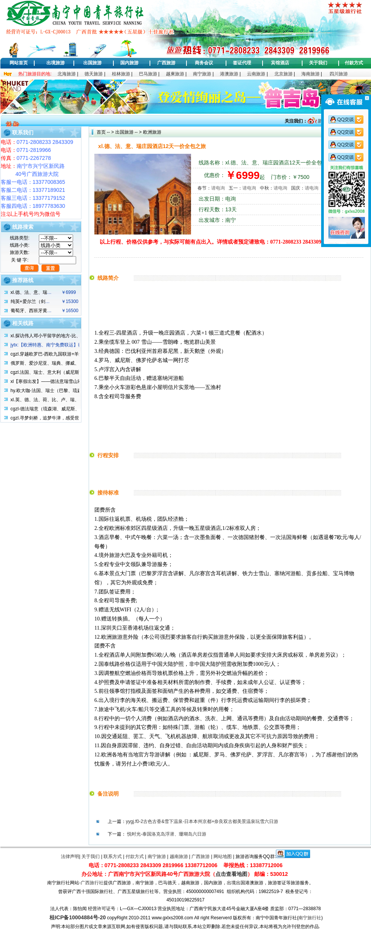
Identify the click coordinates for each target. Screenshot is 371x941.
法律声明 (70, 856)
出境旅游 (55, 62)
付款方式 (354, 62)
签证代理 (242, 62)
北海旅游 (66, 74)
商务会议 (204, 62)
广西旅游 (166, 62)
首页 (101, 132)
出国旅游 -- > (128, 132)
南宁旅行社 (309, 917)
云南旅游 (256, 74)
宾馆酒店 (280, 62)
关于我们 (318, 62)
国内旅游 (129, 62)
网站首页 (19, 62)
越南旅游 (179, 856)
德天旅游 (93, 74)
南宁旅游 (202, 74)
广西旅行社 (92, 882)
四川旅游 (339, 74)
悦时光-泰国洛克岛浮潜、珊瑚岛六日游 (166, 834)
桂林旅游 (121, 74)
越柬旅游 (175, 74)
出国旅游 (92, 62)
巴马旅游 (148, 74)
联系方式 (112, 856)
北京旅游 (283, 74)
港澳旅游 (229, 74)
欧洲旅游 (151, 132)
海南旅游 (310, 74)
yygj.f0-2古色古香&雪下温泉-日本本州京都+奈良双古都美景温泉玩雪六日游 (202, 821)
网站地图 (222, 856)
